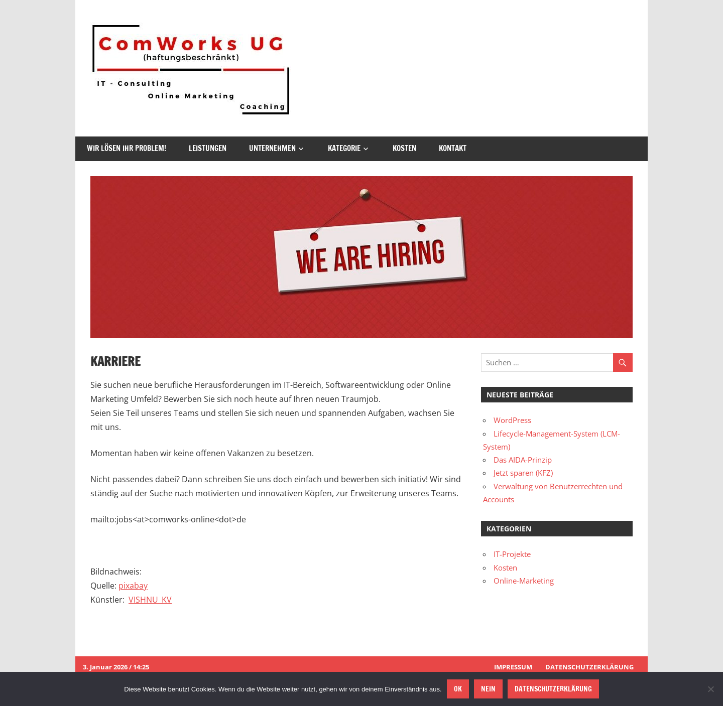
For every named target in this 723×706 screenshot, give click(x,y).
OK (458, 689)
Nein (488, 689)
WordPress (512, 420)
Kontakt (452, 148)
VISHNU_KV (150, 599)
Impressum (513, 666)
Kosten (404, 148)
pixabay (133, 585)
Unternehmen (272, 148)
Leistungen (207, 148)
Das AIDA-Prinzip (523, 460)
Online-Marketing (524, 581)
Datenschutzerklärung (589, 666)
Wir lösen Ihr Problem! (126, 148)
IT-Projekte (512, 554)
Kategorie (344, 148)
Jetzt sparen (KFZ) (523, 473)
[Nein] (710, 689)
